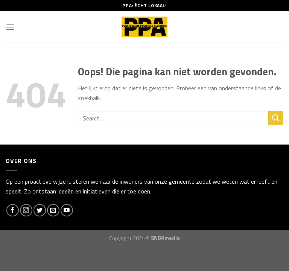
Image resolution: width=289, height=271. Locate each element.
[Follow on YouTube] (67, 210)
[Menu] (10, 27)
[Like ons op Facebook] (12, 210)
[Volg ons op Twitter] (39, 210)
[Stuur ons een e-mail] (53, 210)
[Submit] (275, 118)
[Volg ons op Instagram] (26, 210)
